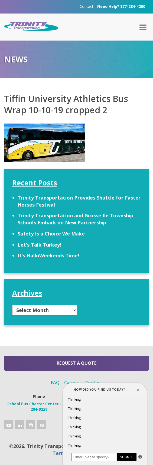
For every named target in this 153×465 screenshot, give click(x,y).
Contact (86, 6)
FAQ (55, 383)
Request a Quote (76, 363)
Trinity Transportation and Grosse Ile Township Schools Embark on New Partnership (75, 219)
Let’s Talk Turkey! (39, 244)
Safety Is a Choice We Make (51, 233)
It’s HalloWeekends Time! (48, 255)
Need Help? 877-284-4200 (121, 6)
